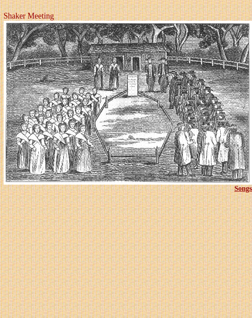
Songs (243, 188)
